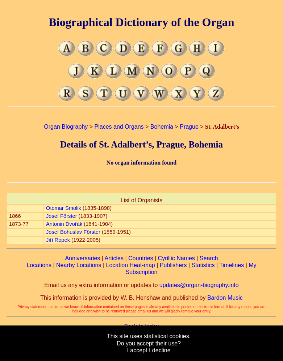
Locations (38, 265)
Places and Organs (119, 127)
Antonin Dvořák (64, 224)
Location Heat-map (130, 265)
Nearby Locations (78, 265)
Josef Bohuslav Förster (73, 232)
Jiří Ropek (58, 240)
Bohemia (161, 127)
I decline (160, 350)
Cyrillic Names (176, 258)
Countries (140, 258)
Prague (189, 127)
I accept (137, 350)
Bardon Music (225, 298)
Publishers (173, 265)
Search (209, 258)
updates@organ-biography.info (199, 285)
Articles (114, 258)
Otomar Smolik (63, 208)
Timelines (231, 265)
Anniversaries (82, 258)
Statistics (203, 265)
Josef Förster (61, 216)
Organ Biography (66, 127)
